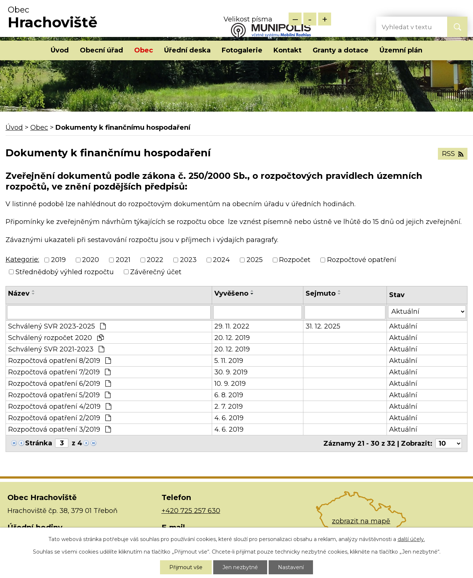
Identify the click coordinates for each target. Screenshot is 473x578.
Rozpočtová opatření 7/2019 (59, 372)
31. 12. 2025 (323, 326)
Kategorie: (22, 259)
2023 (188, 260)
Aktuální (403, 326)
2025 (254, 260)
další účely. (411, 539)
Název (19, 293)
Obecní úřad (101, 50)
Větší (324, 19)
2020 (90, 260)
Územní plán (401, 50)
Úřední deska (187, 50)
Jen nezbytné (240, 567)
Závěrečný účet (155, 272)
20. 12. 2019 (232, 338)
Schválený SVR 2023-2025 (57, 326)
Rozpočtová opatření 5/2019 (59, 395)
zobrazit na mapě (361, 521)
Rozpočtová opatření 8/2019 (59, 361)
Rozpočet (294, 260)
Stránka (38, 443)
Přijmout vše (186, 567)
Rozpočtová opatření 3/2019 (59, 429)
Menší (295, 19)
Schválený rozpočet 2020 (56, 338)
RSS (452, 154)
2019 (58, 260)
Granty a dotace (340, 50)
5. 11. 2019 (228, 361)
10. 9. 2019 (230, 384)
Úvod (60, 50)
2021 (123, 260)
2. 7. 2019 (228, 406)
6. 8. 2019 (228, 395)
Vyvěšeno (231, 293)
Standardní (309, 19)
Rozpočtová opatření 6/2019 (59, 384)
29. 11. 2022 (231, 326)
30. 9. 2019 (231, 372)
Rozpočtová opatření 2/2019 (59, 418)
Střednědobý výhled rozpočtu (65, 272)
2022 (155, 260)
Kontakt (287, 50)
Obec (143, 50)
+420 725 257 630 (190, 511)
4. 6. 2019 (229, 418)
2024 (221, 260)
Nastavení (291, 567)
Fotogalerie (242, 50)
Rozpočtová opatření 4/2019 (59, 406)
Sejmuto (321, 293)
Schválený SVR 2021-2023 (56, 349)
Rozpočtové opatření (361, 260)
